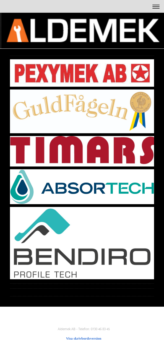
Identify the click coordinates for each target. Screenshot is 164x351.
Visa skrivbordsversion (83, 338)
